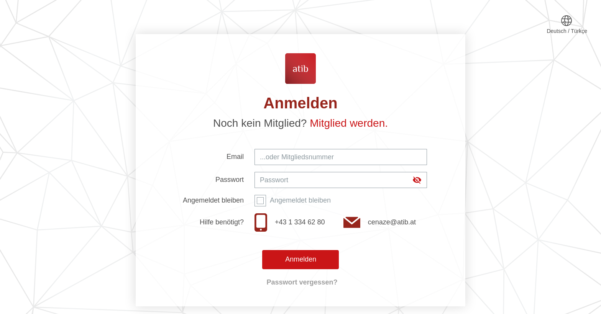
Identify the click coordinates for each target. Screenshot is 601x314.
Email (235, 156)
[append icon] (417, 180)
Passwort (229, 179)
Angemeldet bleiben (213, 200)
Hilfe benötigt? (222, 222)
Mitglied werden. (349, 123)
